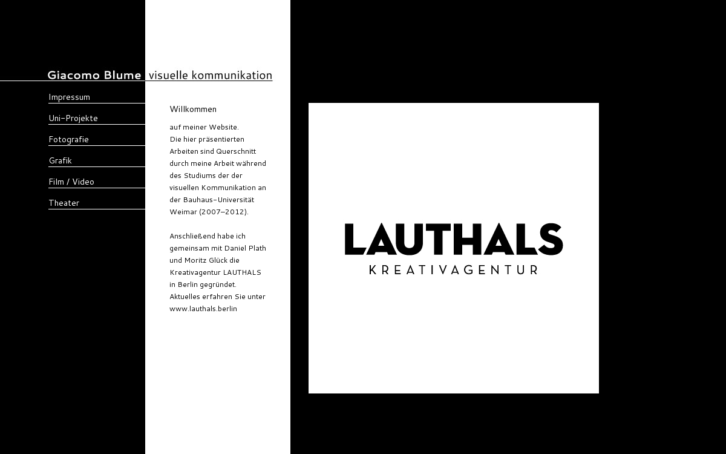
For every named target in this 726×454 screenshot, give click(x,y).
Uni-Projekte (73, 118)
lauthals (250, 308)
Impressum (69, 97)
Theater (63, 203)
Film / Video (71, 182)
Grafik (60, 160)
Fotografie (68, 139)
